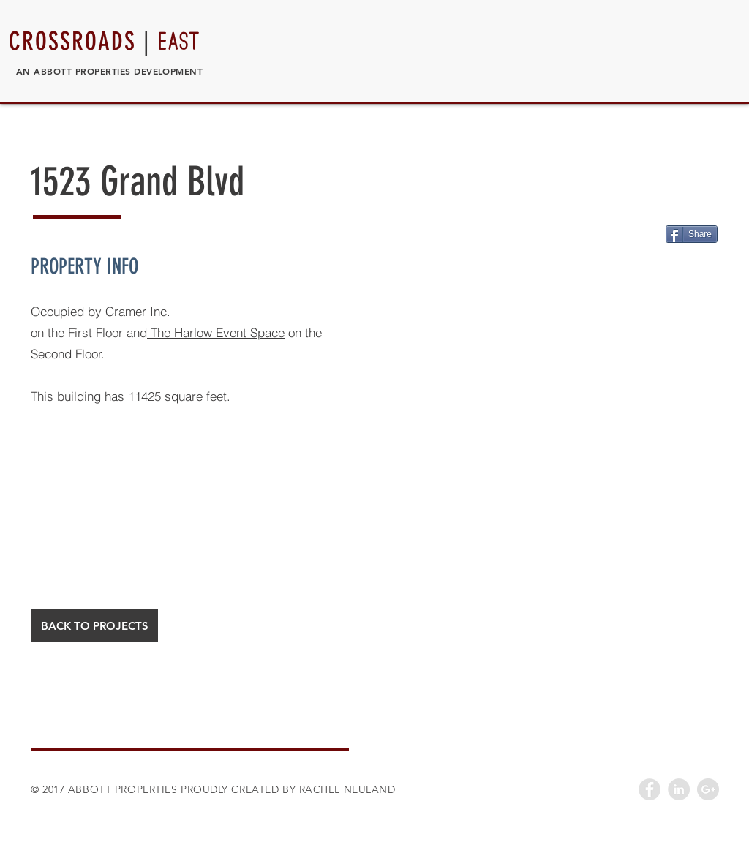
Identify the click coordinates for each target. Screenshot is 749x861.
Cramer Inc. (137, 311)
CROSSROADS (72, 41)
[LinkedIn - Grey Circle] (679, 789)
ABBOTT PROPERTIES (123, 789)
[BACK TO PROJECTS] (94, 625)
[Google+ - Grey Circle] (708, 789)
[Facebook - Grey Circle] (649, 789)
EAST (179, 41)
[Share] (692, 234)
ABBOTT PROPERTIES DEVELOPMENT (118, 71)
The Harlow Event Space (216, 332)
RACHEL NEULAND (347, 789)
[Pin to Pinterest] (648, 232)
